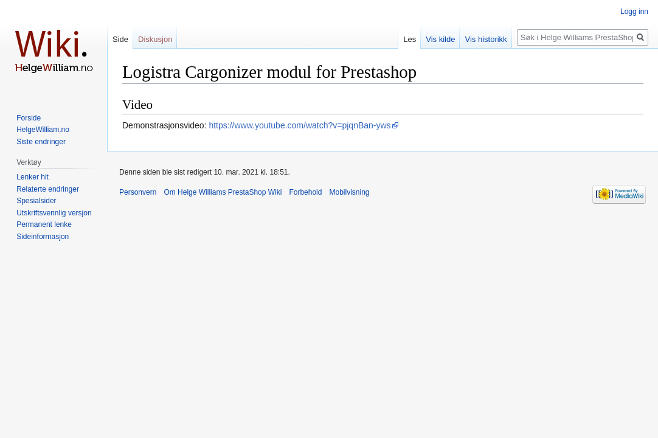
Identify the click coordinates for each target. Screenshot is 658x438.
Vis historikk (486, 39)
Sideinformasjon (42, 236)
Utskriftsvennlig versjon (53, 213)
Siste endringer (41, 141)
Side (120, 39)
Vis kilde (440, 39)
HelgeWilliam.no (42, 129)
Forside (28, 118)
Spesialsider (36, 200)
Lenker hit (32, 177)
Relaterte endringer (47, 189)
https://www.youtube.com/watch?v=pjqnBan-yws (299, 125)
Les (409, 39)
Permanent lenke (44, 224)
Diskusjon (155, 39)
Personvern (137, 192)
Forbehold (305, 192)
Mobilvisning (349, 192)
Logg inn (634, 11)
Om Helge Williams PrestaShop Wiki (223, 192)
